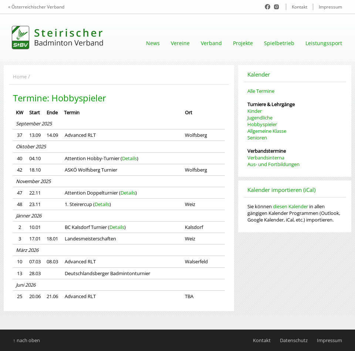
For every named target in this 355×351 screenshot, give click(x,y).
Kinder (254, 111)
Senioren (257, 137)
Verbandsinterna (265, 157)
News (153, 43)
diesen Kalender (290, 206)
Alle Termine (260, 91)
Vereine (180, 43)
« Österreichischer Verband (36, 7)
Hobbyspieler (262, 124)
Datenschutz (294, 340)
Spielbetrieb (279, 43)
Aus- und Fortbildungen (273, 164)
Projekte (243, 43)
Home (20, 76)
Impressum (330, 7)
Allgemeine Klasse (266, 131)
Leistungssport (323, 43)
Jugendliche (260, 117)
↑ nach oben (26, 340)
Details (129, 158)
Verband (211, 43)
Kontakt (299, 7)
